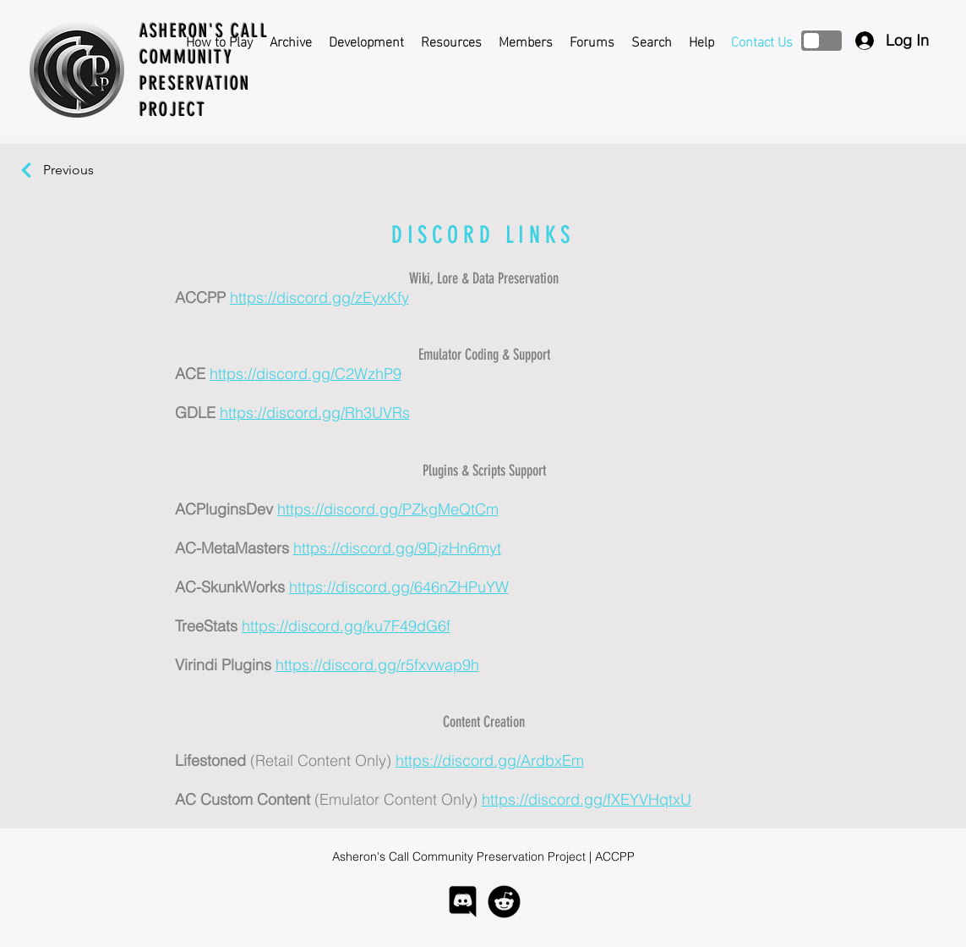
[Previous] (77, 170)
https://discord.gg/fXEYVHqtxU (586, 799)
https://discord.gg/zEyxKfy (319, 297)
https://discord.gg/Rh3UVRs (315, 412)
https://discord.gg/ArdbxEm (490, 760)
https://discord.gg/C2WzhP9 (305, 373)
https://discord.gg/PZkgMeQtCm (388, 509)
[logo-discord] (462, 901)
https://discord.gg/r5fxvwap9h (377, 664)
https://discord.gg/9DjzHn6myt (397, 548)
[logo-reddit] (504, 901)
